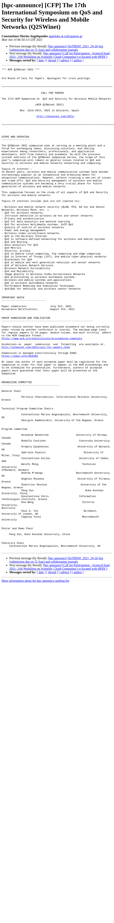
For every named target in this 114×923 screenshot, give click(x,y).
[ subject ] (65, 60)
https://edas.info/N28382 (20, 413)
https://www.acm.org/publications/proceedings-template (42, 392)
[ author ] (78, 60)
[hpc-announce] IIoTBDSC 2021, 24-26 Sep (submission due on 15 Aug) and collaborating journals (56, 48)
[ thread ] (52, 60)
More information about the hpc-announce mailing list (35, 677)
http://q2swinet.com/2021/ (55, 126)
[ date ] (41, 60)
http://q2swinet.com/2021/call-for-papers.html (36, 403)
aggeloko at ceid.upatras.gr (65, 36)
